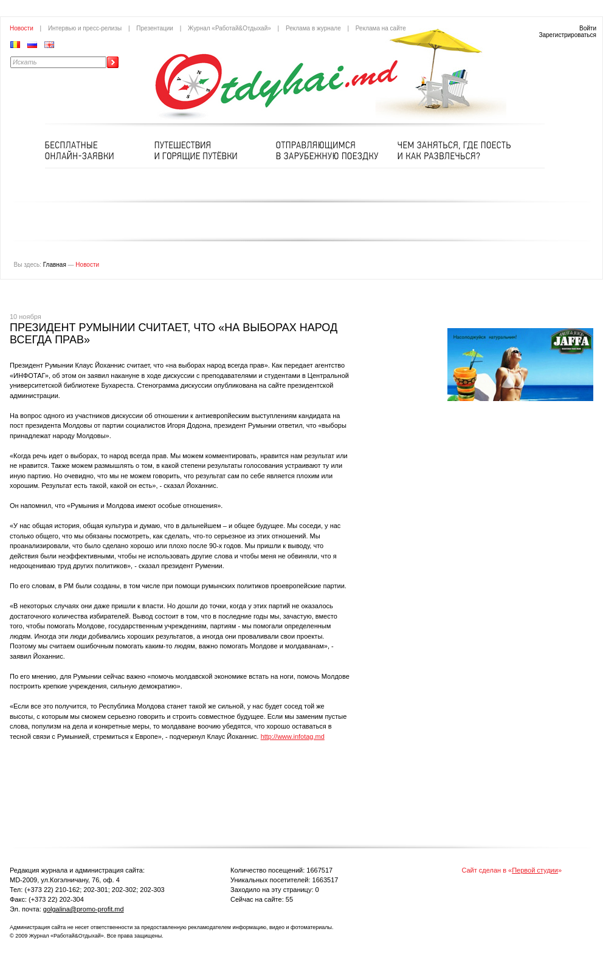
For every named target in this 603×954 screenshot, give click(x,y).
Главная (54, 264)
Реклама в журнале (313, 28)
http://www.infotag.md (293, 736)
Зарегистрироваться (567, 35)
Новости (21, 28)
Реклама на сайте (381, 28)
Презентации (154, 28)
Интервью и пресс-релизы (85, 28)
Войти (587, 28)
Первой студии (535, 870)
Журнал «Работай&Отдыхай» (229, 28)
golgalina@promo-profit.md (83, 909)
